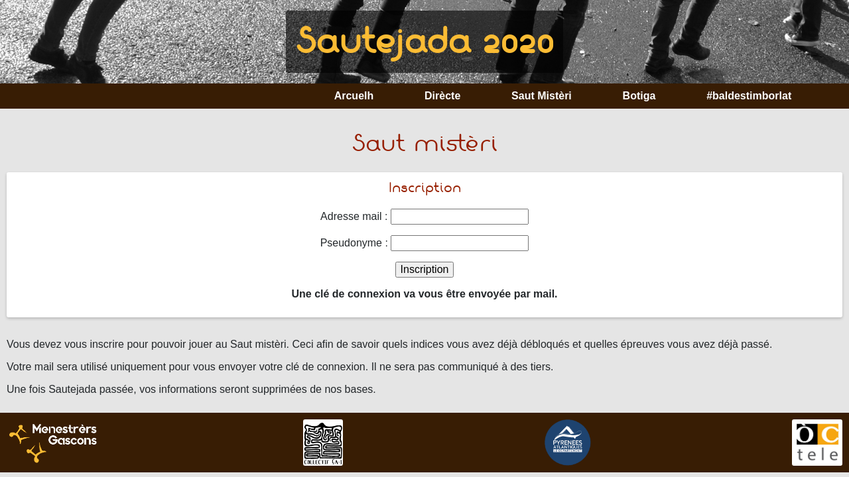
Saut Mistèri (541, 95)
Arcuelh (354, 95)
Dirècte (442, 95)
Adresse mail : (353, 216)
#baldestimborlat (748, 95)
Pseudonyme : (354, 242)
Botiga (639, 95)
